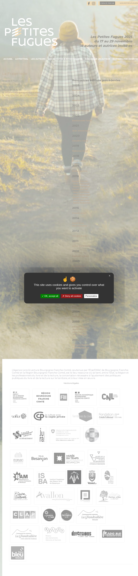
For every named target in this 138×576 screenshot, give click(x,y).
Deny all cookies (71, 296)
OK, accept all (50, 296)
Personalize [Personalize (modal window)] (91, 296)
